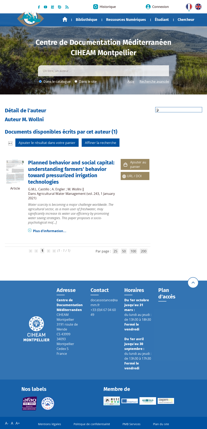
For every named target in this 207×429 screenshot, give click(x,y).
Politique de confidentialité (92, 424)
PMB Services (131, 424)
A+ (18, 423)
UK (197, 6)
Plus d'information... (49, 231)
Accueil (64, 19)
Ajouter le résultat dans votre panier (47, 142)
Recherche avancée (154, 81)
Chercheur (186, 19)
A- (6, 423)
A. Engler (58, 189)
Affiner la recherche (100, 142)
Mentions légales (49, 424)
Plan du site (161, 424)
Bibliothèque (86, 19)
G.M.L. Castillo (38, 189)
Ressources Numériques (126, 19)
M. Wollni (74, 189)
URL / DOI (134, 176)
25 (115, 251)
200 (143, 251)
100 (133, 251)
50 (124, 251)
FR (187, 6)
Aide (131, 81)
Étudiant (162, 19)
